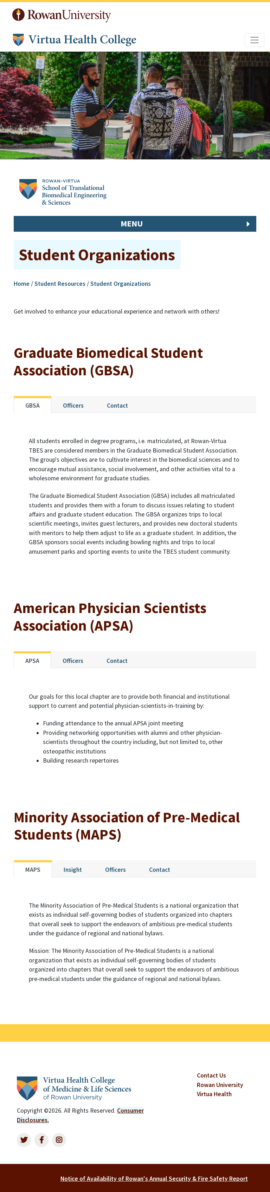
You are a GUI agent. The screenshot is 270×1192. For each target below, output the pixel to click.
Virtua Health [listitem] (214, 1094)
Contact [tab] (117, 405)
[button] (135, 224)
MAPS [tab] (32, 870)
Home (22, 284)
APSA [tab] (32, 661)
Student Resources (59, 284)
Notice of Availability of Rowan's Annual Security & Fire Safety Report (154, 1179)
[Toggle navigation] (254, 40)
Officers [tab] (73, 405)
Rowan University (61, 15)
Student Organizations (120, 284)
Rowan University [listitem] (220, 1085)
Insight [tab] (73, 870)
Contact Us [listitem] (211, 1075)
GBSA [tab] (32, 405)
